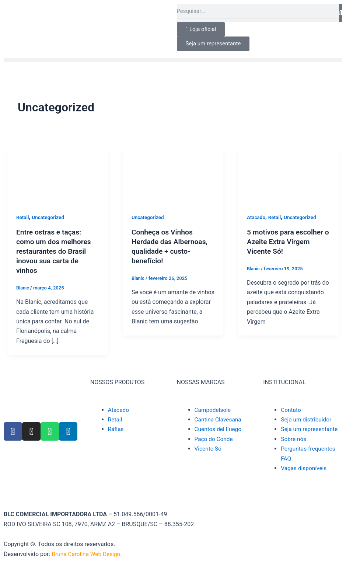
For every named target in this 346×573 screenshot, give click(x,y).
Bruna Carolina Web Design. (89, 554)
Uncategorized (49, 217)
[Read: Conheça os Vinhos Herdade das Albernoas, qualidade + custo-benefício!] (173, 174)
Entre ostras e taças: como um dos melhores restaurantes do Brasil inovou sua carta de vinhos (55, 251)
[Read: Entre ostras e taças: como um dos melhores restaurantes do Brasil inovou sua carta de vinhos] (57, 174)
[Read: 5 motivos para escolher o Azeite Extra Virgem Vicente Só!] (288, 174)
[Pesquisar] (340, 13)
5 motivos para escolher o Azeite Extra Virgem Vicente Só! (286, 242)
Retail (22, 217)
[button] (173, 60)
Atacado (256, 217)
